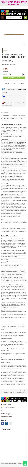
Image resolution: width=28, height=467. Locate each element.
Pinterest (22, 83)
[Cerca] (14, 17)
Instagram (6, 423)
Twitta (13, 83)
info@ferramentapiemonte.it (6, 416)
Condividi (6, 83)
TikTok (10, 423)
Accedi (24, 7)
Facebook (2, 423)
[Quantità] (17, 74)
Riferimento (4, 60)
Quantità (4, 74)
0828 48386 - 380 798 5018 (6, 413)
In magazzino (4, 61)
